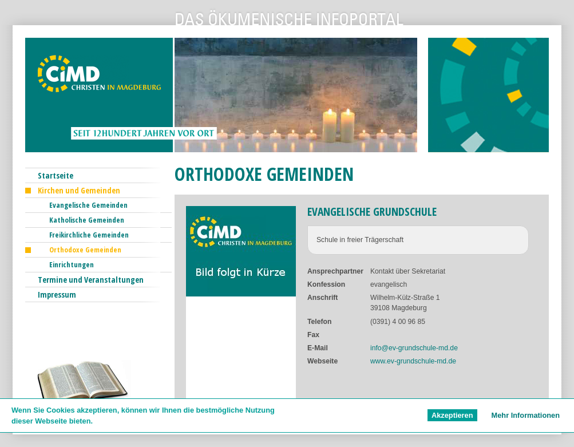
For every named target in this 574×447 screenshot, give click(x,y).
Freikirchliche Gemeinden (89, 235)
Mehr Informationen (526, 415)
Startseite (55, 175)
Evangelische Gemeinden (88, 205)
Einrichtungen (71, 264)
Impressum (57, 294)
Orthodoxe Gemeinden (85, 249)
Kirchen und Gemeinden (79, 190)
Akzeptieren (452, 415)
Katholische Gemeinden (86, 220)
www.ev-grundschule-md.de (413, 361)
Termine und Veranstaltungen (91, 279)
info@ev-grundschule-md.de (414, 348)
